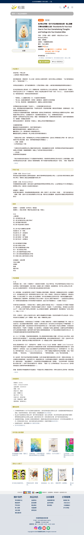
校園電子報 (66, 500)
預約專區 (49, 505)
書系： (40, 44)
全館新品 (33, 500)
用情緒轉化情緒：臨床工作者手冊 (20, 454)
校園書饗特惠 (51, 500)
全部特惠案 (50, 503)
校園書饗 (33, 508)
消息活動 (17, 510)
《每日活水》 (67, 503)
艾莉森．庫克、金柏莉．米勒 (51, 35)
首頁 (13, 13)
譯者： (40, 40)
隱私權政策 (18, 513)
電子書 (47, 20)
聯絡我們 (17, 503)
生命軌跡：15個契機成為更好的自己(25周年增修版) (72, 455)
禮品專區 (33, 505)
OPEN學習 (66, 508)
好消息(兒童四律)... (18, 483)
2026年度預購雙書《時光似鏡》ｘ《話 (42, 1)
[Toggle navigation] (72, 7)
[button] (60, 7)
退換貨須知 (54, 421)
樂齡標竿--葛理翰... (62, 483)
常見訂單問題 (47, 413)
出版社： (40, 42)
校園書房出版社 (48, 42)
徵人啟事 (17, 508)
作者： (40, 35)
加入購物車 (44, 61)
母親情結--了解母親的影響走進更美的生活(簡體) (37, 454)
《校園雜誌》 (67, 505)
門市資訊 (17, 505)
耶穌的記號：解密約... (32, 484)
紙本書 (41, 20)
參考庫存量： (42, 56)
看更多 (15, 163)
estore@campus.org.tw (44, 520)
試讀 (23, 51)
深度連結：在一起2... (47, 483)
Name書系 (45, 44)
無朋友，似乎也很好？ (53, 453)
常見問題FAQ (18, 500)
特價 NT (40, 47)
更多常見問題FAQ (20, 425)
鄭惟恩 (44, 40)
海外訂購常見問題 (34, 423)
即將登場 (33, 510)
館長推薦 (33, 503)
